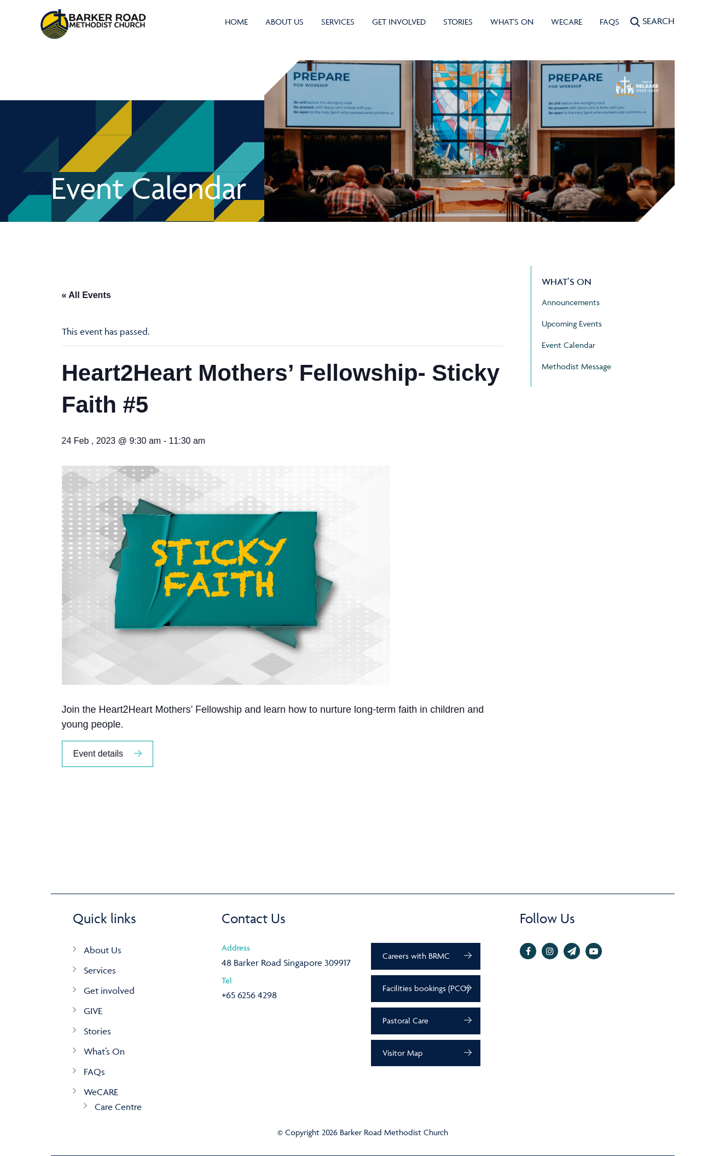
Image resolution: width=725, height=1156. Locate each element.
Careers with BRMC (416, 956)
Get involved (399, 21)
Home (236, 21)
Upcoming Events (572, 323)
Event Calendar (568, 345)
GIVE (93, 1010)
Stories (458, 21)
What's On (511, 21)
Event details (98, 753)
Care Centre (118, 1106)
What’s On (104, 1051)
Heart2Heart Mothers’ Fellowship (170, 709)
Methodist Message (576, 366)
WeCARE (566, 21)
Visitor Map (402, 1053)
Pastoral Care (405, 1020)
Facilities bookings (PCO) (425, 988)
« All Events (86, 295)
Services (338, 21)
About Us (284, 21)
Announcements (571, 302)
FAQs (609, 21)
